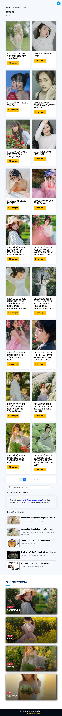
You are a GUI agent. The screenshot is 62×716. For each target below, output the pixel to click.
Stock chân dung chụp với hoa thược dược (17, 154)
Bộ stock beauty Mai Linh (43, 152)
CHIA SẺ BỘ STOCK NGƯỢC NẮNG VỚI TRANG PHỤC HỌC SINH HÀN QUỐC (43, 356)
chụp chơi (12, 695)
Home (8, 7)
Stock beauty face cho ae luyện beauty (44, 105)
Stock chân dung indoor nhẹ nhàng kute (37, 529)
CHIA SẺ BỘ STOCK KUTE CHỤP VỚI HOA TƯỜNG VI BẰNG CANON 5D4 (16, 251)
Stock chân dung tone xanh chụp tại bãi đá (17, 56)
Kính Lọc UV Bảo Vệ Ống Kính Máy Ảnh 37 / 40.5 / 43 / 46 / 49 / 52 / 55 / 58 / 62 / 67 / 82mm (38, 552)
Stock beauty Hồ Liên (43, 54)
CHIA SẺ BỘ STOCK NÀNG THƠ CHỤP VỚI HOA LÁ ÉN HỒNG (16, 356)
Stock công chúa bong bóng (43, 201)
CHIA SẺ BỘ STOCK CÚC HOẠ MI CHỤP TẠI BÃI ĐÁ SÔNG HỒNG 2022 (43, 407)
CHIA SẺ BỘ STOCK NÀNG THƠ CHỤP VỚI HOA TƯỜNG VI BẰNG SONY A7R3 (43, 251)
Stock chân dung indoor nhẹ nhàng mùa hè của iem (38, 518)
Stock (10, 667)
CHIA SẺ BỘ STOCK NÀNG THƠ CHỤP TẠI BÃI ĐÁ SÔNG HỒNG (16, 459)
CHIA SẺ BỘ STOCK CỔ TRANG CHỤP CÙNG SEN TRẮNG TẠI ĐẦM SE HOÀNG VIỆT (44, 460)
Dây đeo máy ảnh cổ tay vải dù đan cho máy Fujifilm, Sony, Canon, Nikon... (37, 563)
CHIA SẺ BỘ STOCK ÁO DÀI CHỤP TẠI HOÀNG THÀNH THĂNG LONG (16, 407)
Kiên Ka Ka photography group (31, 500)
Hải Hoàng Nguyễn (34, 713)
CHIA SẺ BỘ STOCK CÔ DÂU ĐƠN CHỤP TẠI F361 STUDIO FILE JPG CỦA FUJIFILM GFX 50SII (44, 304)
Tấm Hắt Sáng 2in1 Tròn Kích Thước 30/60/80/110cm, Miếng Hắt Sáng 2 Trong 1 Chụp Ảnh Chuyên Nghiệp (38, 540)
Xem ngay (13, 63)
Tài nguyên (13, 610)
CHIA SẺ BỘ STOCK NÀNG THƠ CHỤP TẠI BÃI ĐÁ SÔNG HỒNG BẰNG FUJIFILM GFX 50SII (17, 304)
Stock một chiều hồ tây (16, 201)
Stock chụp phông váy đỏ (17, 103)
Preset (11, 638)
